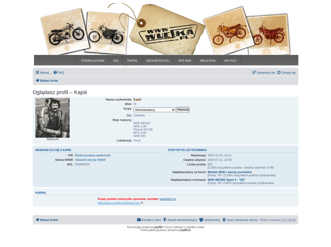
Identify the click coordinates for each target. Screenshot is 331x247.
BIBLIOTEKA (207, 60)
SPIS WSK (185, 60)
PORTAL (132, 60)
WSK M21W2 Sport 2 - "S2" (226, 179)
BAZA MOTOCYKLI (157, 60)
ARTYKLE (230, 60)
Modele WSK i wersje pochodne (230, 172)
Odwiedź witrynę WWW (90, 159)
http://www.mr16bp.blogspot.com (119, 202)
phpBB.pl (185, 230)
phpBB (158, 227)
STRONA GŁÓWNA (92, 60)
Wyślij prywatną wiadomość (93, 155)
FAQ (115, 60)
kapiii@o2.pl (168, 198)
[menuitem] (58, 72)
